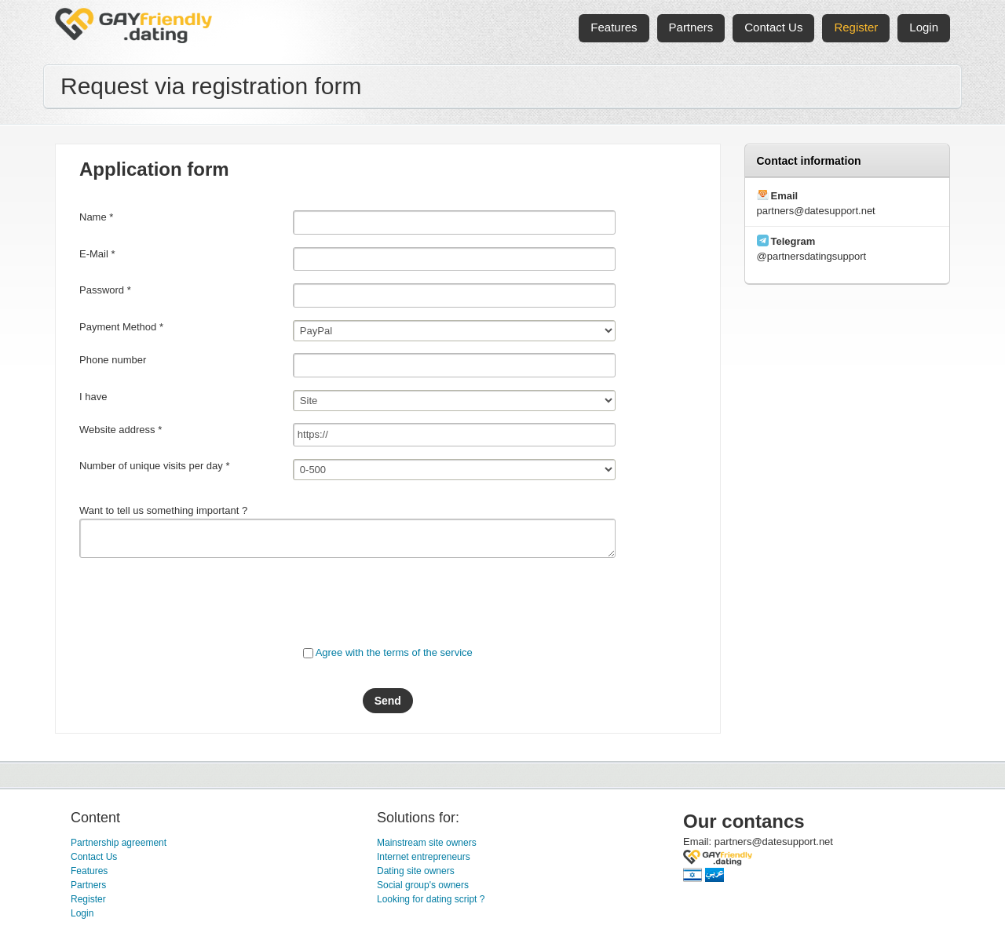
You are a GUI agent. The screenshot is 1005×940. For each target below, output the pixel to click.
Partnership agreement (118, 842)
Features (89, 870)
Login (82, 913)
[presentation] (198, 600)
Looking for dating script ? (430, 899)
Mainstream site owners (427, 842)
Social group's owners (423, 885)
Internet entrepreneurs (423, 856)
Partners (88, 885)
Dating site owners (416, 870)
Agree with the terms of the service (394, 652)
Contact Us (94, 856)
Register (88, 899)
